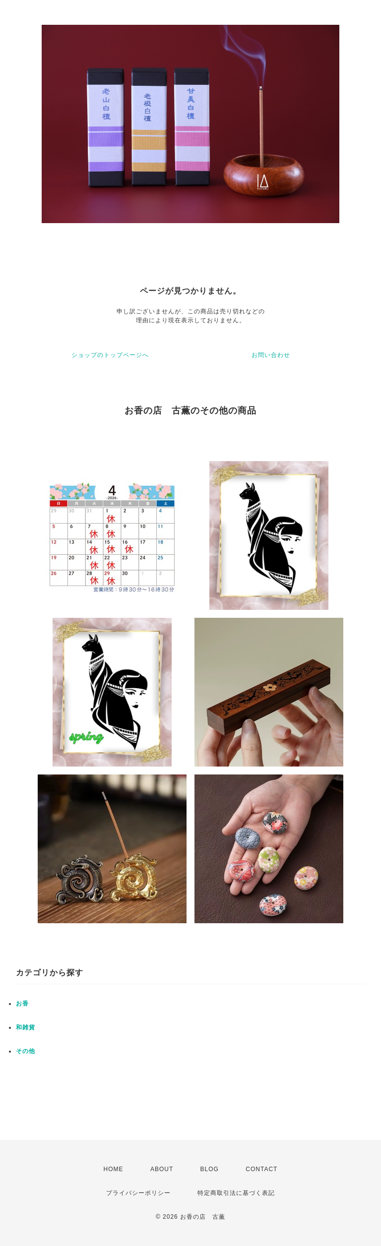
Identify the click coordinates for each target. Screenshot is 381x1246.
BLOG (209, 1169)
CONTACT (261, 1169)
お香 (22, 1003)
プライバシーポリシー (138, 1192)
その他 (25, 1051)
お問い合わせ (271, 355)
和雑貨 (25, 1027)
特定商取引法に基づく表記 (236, 1192)
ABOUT (161, 1169)
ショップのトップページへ (110, 355)
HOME (114, 1169)
